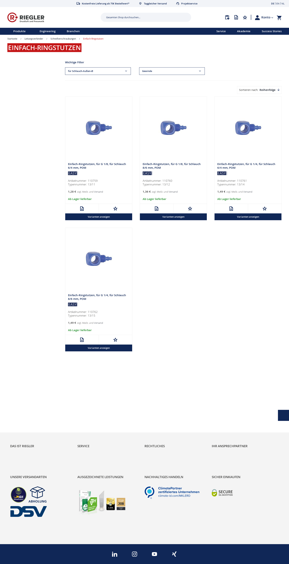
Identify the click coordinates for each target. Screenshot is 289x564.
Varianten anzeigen (99, 216)
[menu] (103, 31)
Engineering (47, 31)
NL (283, 3)
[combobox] (143, 17)
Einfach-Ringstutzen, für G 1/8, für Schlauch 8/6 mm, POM (172, 166)
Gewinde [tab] (147, 71)
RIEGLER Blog (19, 402)
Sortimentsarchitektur (26, 420)
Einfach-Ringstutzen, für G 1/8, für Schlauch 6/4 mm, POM (97, 166)
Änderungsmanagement (94, 420)
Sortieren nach (248, 90)
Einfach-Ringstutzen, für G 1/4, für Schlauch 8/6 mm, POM (97, 297)
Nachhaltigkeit (20, 408)
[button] (267, 17)
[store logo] (52, 17)
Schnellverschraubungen (63, 38)
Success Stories (272, 31)
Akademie (243, 31)
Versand (98, 191)
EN (277, 3)
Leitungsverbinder (34, 38)
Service (221, 31)
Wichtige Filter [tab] (74, 62)
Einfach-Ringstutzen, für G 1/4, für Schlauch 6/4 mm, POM (246, 166)
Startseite (12, 38)
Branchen (73, 31)
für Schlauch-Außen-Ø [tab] (80, 71)
